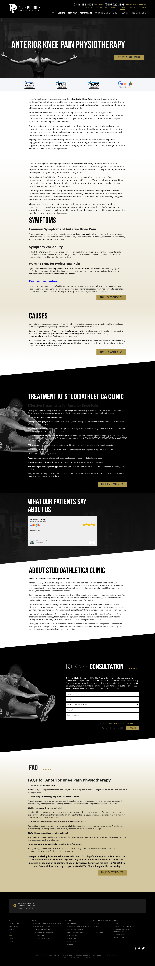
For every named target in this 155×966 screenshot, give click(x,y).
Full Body (99, 932)
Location (142, 8)
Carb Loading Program (75, 929)
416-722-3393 (115, 4)
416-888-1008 (84, 4)
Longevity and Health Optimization (79, 926)
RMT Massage (71, 939)
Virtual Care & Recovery (75, 932)
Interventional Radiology (44, 932)
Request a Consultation (129, 57)
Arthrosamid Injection (42, 926)
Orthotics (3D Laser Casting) (125, 926)
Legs (97, 929)
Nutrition (70, 945)
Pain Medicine (39, 935)
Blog (122, 8)
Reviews (114, 8)
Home (52, 13)
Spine (98, 923)
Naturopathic (71, 923)
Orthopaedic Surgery (42, 929)
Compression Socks (122, 929)
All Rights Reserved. (111, 955)
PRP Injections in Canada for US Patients (48, 923)
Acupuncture (72, 942)
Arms (98, 926)
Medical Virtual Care (42, 939)
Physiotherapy (14, 923)
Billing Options (121, 934)
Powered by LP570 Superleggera (77, 958)
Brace (118, 923)
